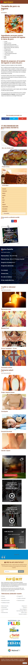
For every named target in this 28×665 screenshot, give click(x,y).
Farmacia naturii (21, 600)
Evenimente (4, 607)
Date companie (23, 609)
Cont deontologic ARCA (21, 610)
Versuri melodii (5, 609)
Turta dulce (5, 185)
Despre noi (24, 606)
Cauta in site (23, 612)
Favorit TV (16, 554)
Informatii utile (5, 612)
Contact (24, 607)
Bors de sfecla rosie (8, 148)
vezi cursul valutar (9, 545)
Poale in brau (5, 166)
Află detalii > (21, 660)
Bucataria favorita (6, 600)
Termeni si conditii (22, 614)
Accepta (25, 663)
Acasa (3, 596)
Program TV (20, 596)
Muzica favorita (5, 606)
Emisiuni (3, 598)
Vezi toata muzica (5, 252)
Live (2, 610)
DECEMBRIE (4, 12)
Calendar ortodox (5, 602)
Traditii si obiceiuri (21, 598)
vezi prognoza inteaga (10, 475)
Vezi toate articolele (6, 290)
